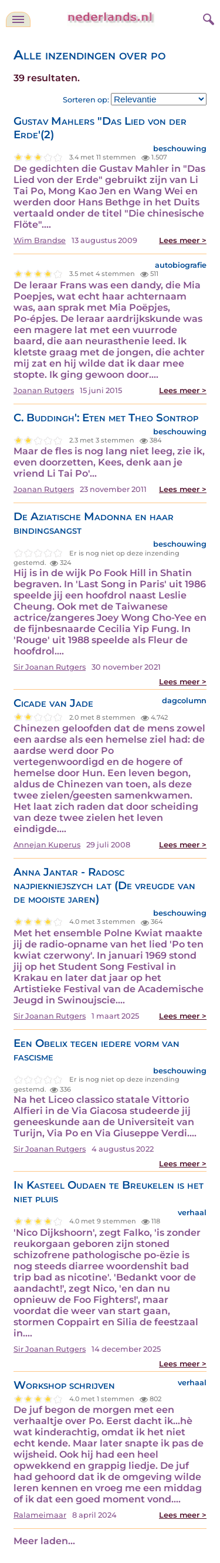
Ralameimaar (39, 1515)
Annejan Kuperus (46, 844)
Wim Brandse (39, 240)
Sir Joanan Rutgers (49, 667)
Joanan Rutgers (43, 390)
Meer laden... (44, 1541)
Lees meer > (183, 240)
